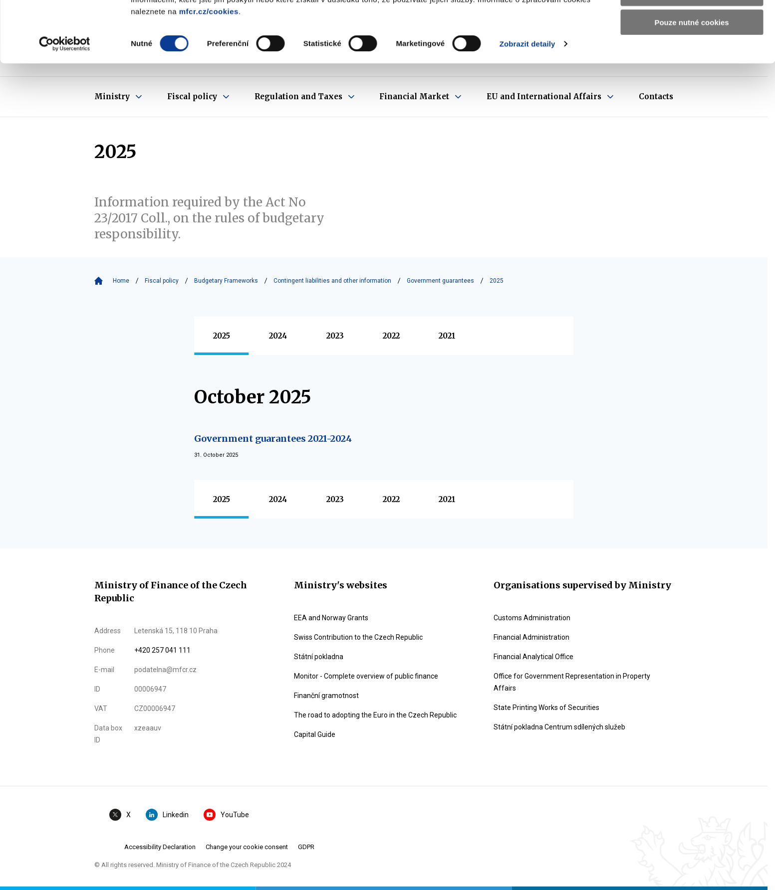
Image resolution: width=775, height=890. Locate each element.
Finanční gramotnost (326, 696)
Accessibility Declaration (160, 847)
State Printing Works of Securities (546, 708)
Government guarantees (440, 280)
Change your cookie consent (247, 847)
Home (121, 281)
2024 (278, 336)
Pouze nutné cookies (691, 83)
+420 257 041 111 (162, 650)
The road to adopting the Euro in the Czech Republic (375, 715)
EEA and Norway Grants (331, 618)
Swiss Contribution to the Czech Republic (358, 637)
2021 (447, 336)
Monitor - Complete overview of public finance (366, 676)
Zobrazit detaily (527, 104)
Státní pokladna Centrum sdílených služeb (559, 727)
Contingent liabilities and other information (332, 280)
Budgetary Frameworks (226, 280)
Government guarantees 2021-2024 (273, 438)
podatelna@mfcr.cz (165, 670)
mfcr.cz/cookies (209, 72)
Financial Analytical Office (533, 657)
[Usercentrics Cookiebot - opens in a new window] (64, 104)
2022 (391, 336)
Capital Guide (314, 734)
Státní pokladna (318, 657)
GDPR (306, 847)
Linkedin (167, 815)
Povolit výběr (691, 54)
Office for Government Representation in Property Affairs (572, 682)
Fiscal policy (162, 280)
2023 (335, 336)
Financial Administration (531, 637)
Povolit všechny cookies (691, 24)
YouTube (226, 815)
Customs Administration (532, 618)
